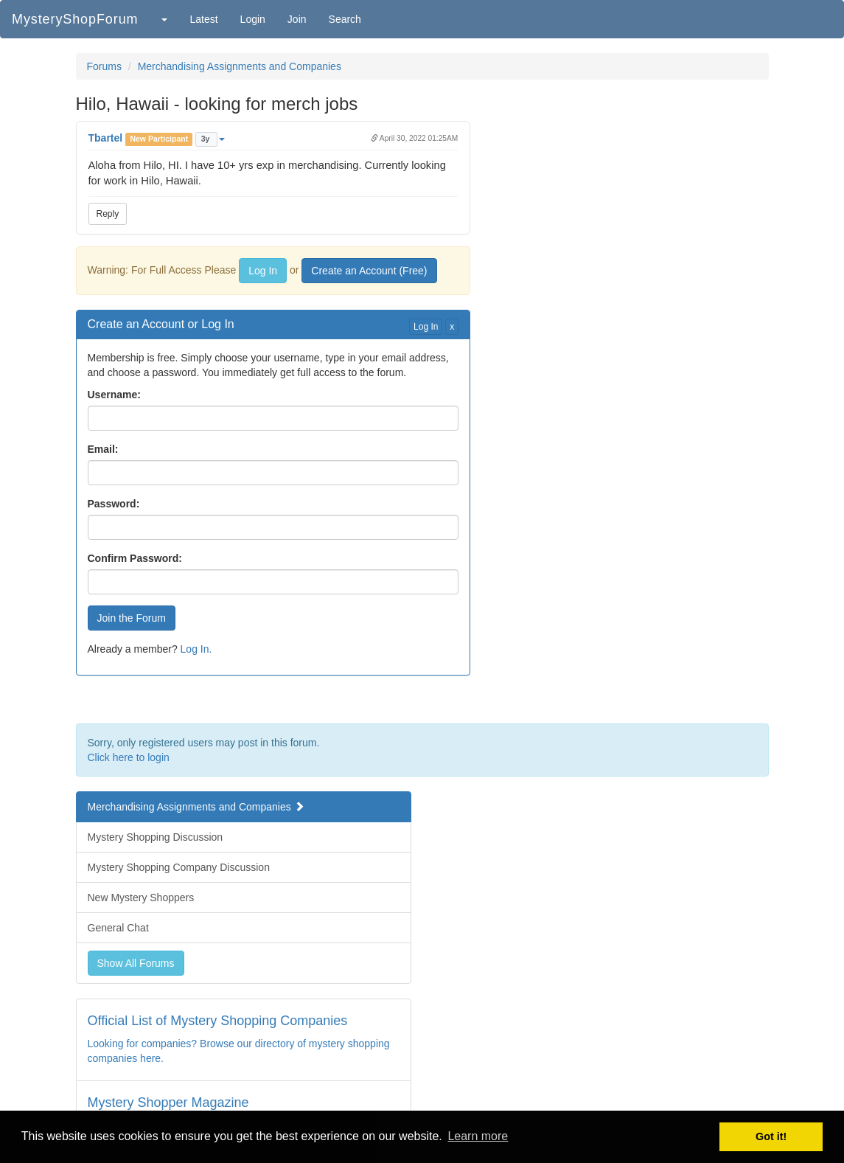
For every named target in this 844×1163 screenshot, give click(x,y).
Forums (104, 66)
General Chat (118, 928)
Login (252, 19)
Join (297, 19)
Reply (108, 214)
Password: (114, 504)
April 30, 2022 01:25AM (414, 138)
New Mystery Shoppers (141, 897)
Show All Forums (136, 963)
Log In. (196, 649)
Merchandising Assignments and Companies (239, 66)
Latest (203, 19)
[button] (163, 19)
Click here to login (129, 757)
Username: (114, 394)
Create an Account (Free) (369, 271)
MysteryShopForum (75, 19)
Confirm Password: (135, 558)
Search (345, 19)
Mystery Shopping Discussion (155, 837)
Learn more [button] (477, 1136)
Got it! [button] (771, 1136)
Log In (262, 271)
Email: (103, 449)
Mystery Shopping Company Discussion (179, 867)
